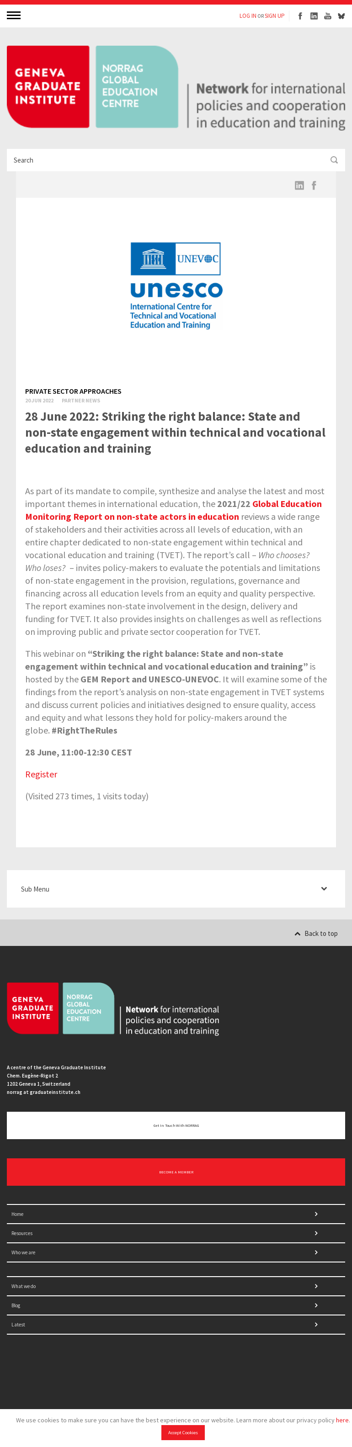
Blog (15, 1305)
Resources (21, 1233)
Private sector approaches (73, 391)
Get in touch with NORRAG (176, 1125)
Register (41, 774)
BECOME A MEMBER (176, 1172)
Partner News (81, 400)
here (342, 1420)
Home (17, 1214)
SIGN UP (275, 16)
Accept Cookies (183, 1433)
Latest (18, 1324)
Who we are (23, 1252)
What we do (23, 1286)
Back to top (316, 933)
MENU (14, 15)
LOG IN (248, 16)
